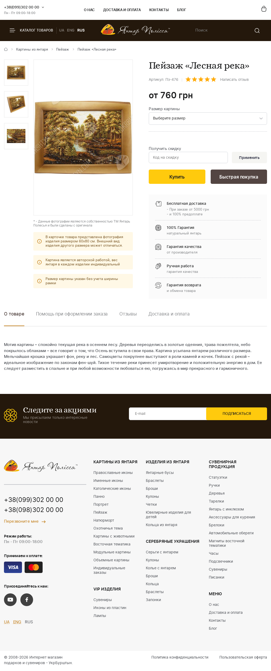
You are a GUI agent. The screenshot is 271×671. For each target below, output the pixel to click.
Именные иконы (108, 482)
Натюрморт (103, 521)
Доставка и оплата (122, 10)
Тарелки (216, 502)
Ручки (214, 486)
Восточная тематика (111, 545)
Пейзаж (62, 49)
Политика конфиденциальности (179, 658)
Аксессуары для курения (232, 518)
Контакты (159, 10)
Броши (152, 490)
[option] (16, 72)
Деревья (217, 494)
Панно (99, 498)
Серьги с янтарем (162, 553)
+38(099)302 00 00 (21, 7)
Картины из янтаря (32, 49)
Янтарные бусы (160, 474)
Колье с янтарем (161, 569)
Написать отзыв (234, 80)
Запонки (153, 601)
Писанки (216, 578)
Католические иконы (112, 490)
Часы (214, 555)
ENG (71, 30)
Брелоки (216, 526)
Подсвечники (221, 563)
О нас (89, 10)
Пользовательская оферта (243, 658)
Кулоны (152, 498)
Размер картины (164, 109)
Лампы (99, 617)
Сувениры (102, 601)
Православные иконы (113, 474)
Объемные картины (111, 561)
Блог (181, 10)
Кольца (152, 585)
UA (61, 30)
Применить (248, 158)
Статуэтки (218, 479)
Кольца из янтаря (161, 526)
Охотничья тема (108, 529)
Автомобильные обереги (231, 534)
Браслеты (155, 482)
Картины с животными (113, 537)
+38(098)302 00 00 (33, 511)
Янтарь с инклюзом (226, 510)
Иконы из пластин (109, 609)
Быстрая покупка (238, 178)
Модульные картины (112, 553)
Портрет (101, 506)
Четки (151, 506)
